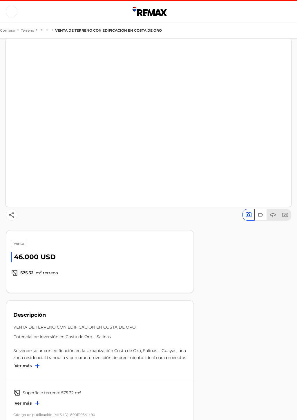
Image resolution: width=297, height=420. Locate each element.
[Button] (11, 11)
